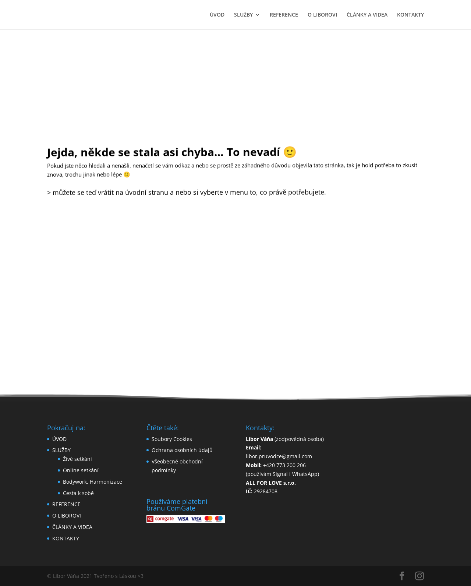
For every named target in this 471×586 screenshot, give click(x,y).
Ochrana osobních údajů (182, 449)
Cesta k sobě (78, 493)
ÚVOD (217, 15)
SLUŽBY (243, 15)
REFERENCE (284, 15)
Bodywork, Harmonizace (92, 481)
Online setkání (81, 470)
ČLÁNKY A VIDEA (367, 15)
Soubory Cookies (172, 438)
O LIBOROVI (322, 15)
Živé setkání (77, 458)
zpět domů (235, 227)
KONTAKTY (410, 15)
